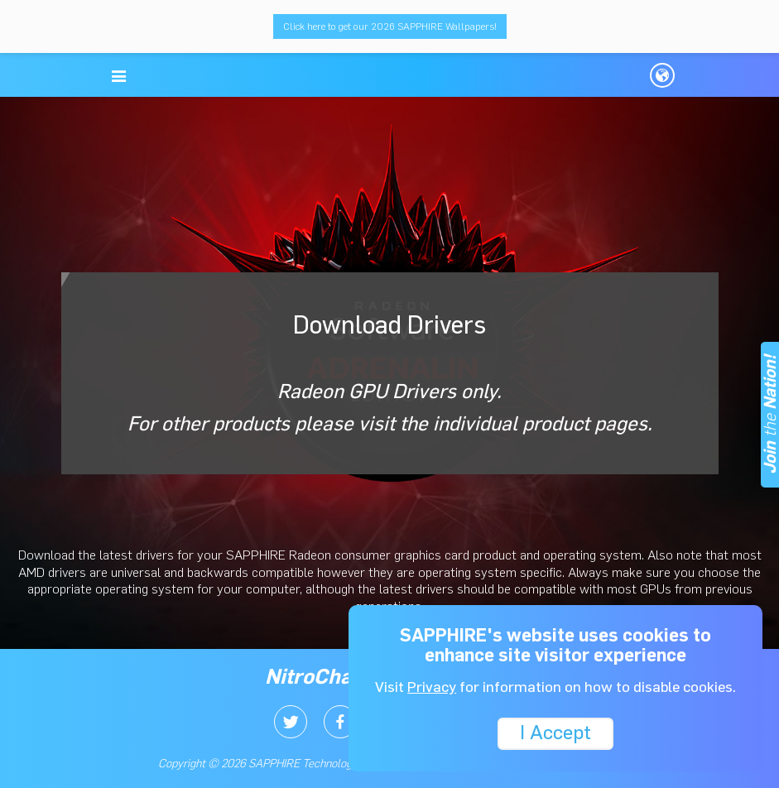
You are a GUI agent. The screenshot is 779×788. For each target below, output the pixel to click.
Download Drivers (389, 372)
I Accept (555, 732)
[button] (119, 76)
